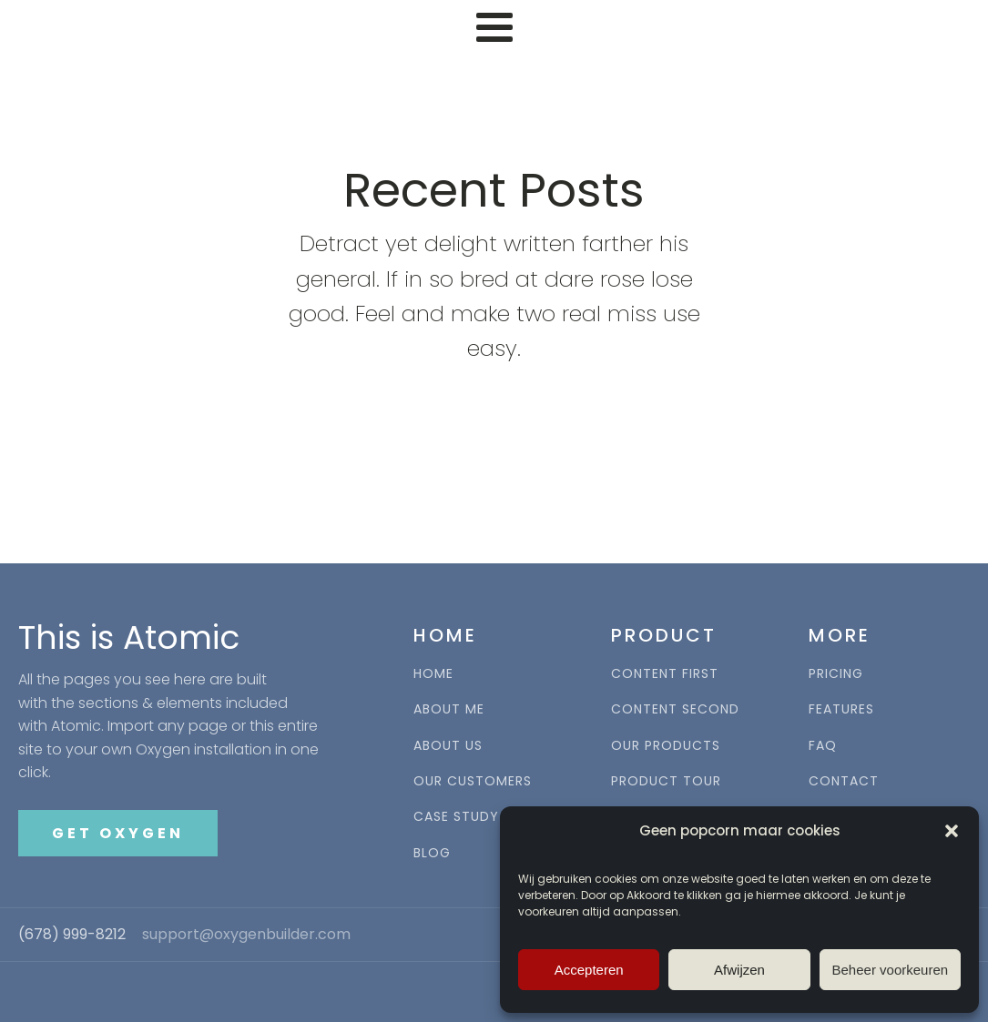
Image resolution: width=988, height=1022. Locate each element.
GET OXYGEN (118, 833)
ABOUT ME (448, 709)
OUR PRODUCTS (665, 746)
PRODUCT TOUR (666, 781)
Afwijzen (739, 969)
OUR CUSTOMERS (472, 781)
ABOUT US (448, 746)
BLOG (432, 853)
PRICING (836, 674)
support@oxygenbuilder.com (246, 935)
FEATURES (841, 709)
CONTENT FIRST (664, 674)
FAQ (823, 746)
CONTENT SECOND (675, 709)
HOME (433, 674)
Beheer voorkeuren (890, 969)
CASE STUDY (456, 817)
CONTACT (844, 781)
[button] (951, 831)
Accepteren (589, 969)
